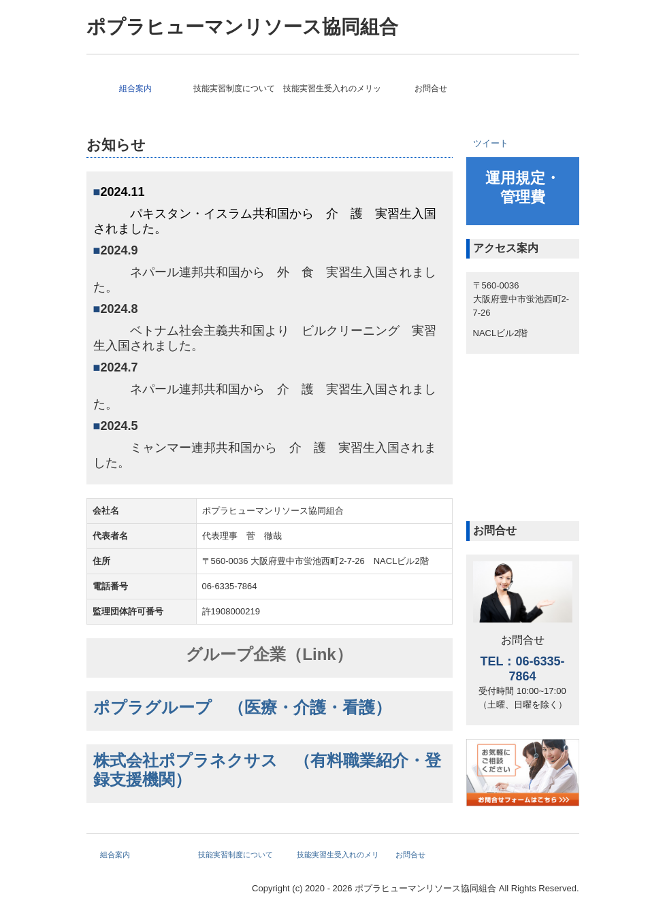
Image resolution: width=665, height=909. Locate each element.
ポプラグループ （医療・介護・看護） (242, 707)
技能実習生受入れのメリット (332, 88)
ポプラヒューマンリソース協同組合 (242, 26)
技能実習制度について (234, 88)
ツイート (490, 143)
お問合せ (431, 88)
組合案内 (135, 88)
